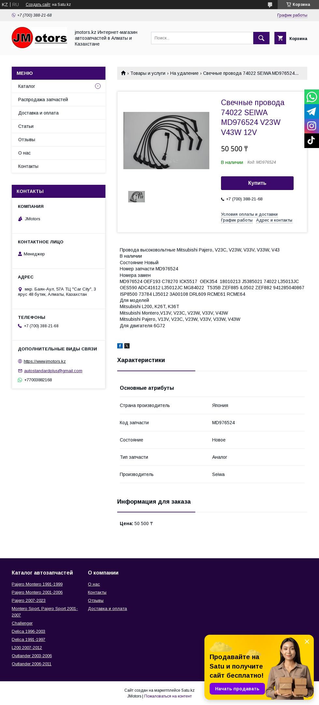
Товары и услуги (147, 73)
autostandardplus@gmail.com (53, 370)
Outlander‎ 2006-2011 (31, 663)
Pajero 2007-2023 (29, 600)
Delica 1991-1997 (28, 639)
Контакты (28, 166)
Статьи (26, 126)
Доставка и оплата (38, 112)
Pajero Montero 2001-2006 (37, 592)
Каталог (26, 86)
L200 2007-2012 (27, 647)
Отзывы (26, 139)
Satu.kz (188, 690)
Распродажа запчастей (43, 99)
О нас (24, 153)
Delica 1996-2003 (28, 631)
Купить (257, 183)
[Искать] (261, 38)
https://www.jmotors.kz (45, 361)
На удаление (184, 73)
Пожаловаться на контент (168, 696)
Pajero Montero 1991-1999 (37, 584)
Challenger (22, 623)
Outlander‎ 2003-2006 (32, 655)
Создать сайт (38, 4)
